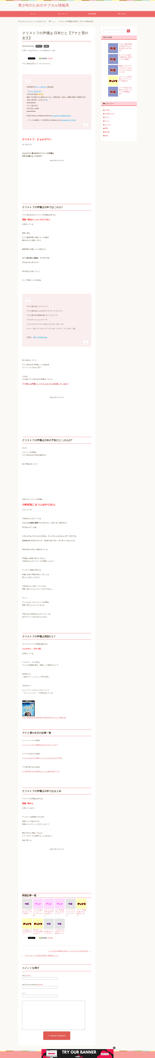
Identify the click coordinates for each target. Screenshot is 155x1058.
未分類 (107, 132)
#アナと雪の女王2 (34, 91)
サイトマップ (62, 14)
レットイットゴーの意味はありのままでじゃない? (40, 745)
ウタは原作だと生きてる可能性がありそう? (27, 931)
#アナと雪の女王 (41, 87)
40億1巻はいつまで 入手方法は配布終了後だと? (38, 931)
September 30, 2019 (68, 120)
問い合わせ (122, 14)
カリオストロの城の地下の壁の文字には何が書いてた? (48, 912)
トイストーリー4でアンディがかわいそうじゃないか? (70, 912)
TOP (33, 21)
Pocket (50, 58)
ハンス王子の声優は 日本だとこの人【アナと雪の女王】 (68, 951)
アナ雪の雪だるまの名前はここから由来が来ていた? (40, 771)
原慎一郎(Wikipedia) (40, 337)
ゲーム (107, 121)
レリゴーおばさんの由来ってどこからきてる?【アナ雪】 (42, 758)
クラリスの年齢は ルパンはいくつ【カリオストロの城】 (38, 912)
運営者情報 (92, 14)
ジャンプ (108, 124)
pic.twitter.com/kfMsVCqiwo (61, 116)
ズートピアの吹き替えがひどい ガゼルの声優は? (27, 911)
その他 (107, 110)
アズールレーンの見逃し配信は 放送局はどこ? (41, 955)
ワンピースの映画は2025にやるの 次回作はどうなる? (81, 912)
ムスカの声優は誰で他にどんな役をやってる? (59, 911)
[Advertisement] (56, 176)
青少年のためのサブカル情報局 (43, 5)
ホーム (33, 14)
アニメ (39, 46)
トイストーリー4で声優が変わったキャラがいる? (48, 931)
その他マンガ (109, 113)
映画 (46, 46)
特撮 (106, 135)
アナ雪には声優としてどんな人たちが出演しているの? (45, 384)
